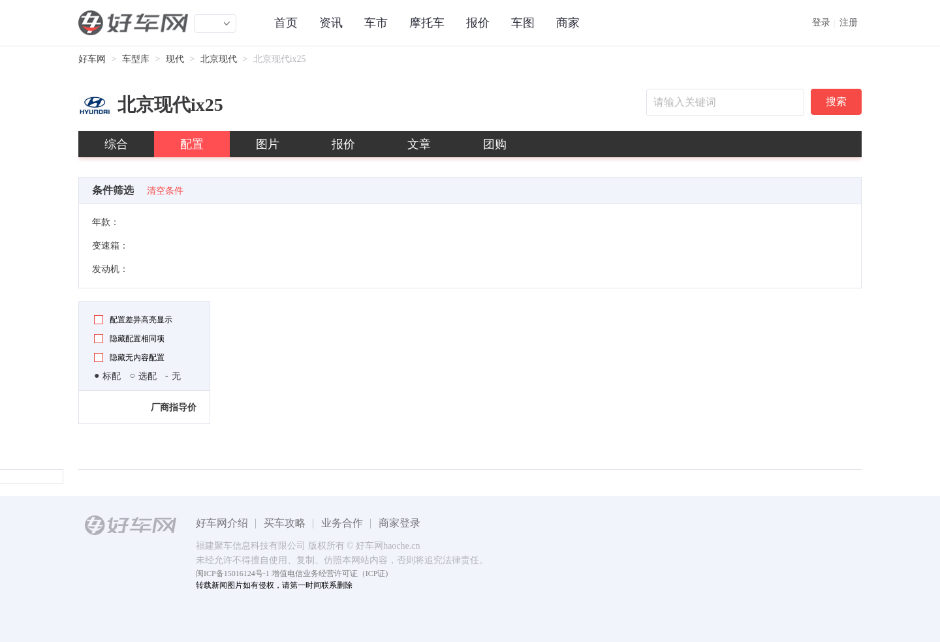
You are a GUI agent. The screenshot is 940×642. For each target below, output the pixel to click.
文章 (419, 144)
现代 (175, 59)
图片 (267, 144)
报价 (478, 22)
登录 (821, 22)
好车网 (92, 59)
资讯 (331, 22)
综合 (116, 144)
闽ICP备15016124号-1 (233, 573)
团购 (495, 144)
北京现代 (218, 59)
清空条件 (165, 191)
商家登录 (399, 522)
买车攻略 (285, 522)
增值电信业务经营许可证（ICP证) (330, 573)
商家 (568, 22)
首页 (286, 22)
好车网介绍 (222, 522)
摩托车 (427, 22)
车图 (523, 22)
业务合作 (342, 522)
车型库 (135, 59)
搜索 (836, 101)
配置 (192, 144)
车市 (376, 22)
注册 (848, 22)
